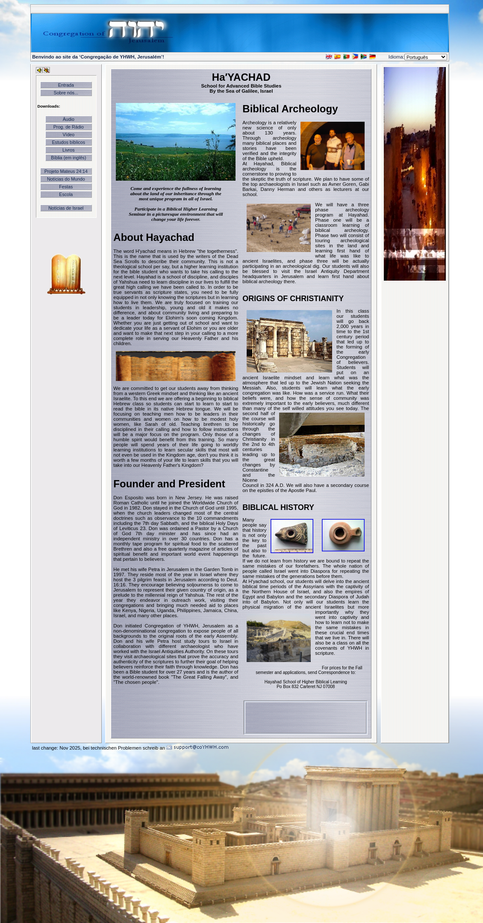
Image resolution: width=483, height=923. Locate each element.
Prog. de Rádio (68, 126)
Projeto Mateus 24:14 (66, 171)
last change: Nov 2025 (56, 747)
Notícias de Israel (65, 208)
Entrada (66, 85)
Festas (66, 186)
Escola (66, 194)
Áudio (68, 119)
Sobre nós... (66, 92)
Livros (68, 149)
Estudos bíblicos (68, 142)
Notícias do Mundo (66, 179)
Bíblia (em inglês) (68, 157)
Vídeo (68, 134)
